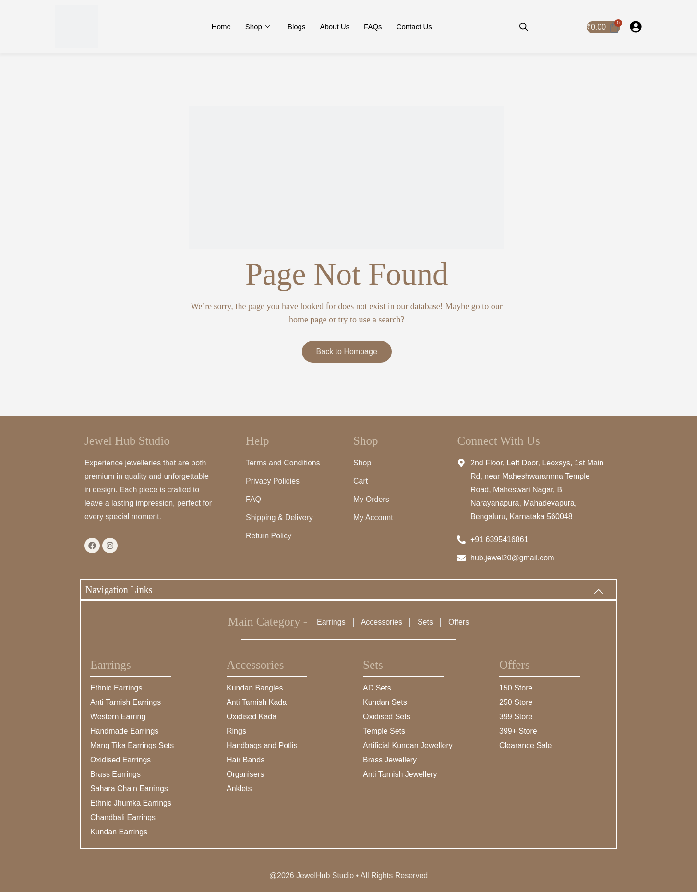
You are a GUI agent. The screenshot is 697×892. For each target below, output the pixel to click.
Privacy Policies (273, 481)
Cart (360, 481)
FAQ (253, 499)
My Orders (371, 499)
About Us (334, 27)
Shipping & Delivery (279, 517)
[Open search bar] (524, 27)
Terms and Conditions (283, 463)
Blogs (297, 27)
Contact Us (414, 27)
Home (221, 27)
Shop (257, 27)
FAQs (373, 27)
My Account (373, 517)
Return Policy (268, 536)
